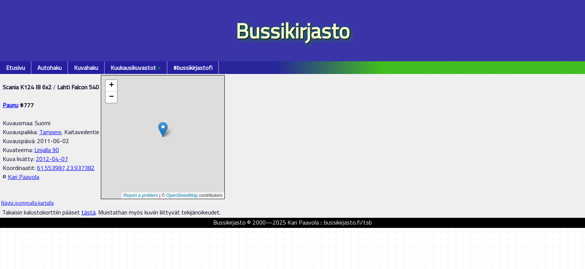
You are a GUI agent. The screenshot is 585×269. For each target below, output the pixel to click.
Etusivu (15, 67)
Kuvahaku (86, 67)
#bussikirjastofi (192, 67)
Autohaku (49, 67)
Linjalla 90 (46, 149)
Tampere (50, 131)
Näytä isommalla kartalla (27, 203)
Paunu (10, 105)
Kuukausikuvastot (136, 67)
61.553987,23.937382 (65, 167)
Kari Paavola (23, 176)
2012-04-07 (52, 158)
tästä (88, 212)
